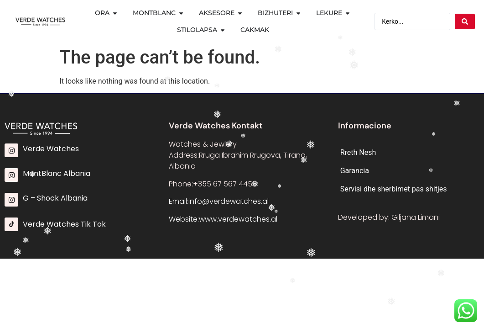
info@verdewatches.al (228, 201)
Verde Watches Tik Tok (64, 224)
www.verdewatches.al (238, 219)
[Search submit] (465, 21)
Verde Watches (51, 148)
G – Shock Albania (55, 198)
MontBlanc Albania (56, 173)
